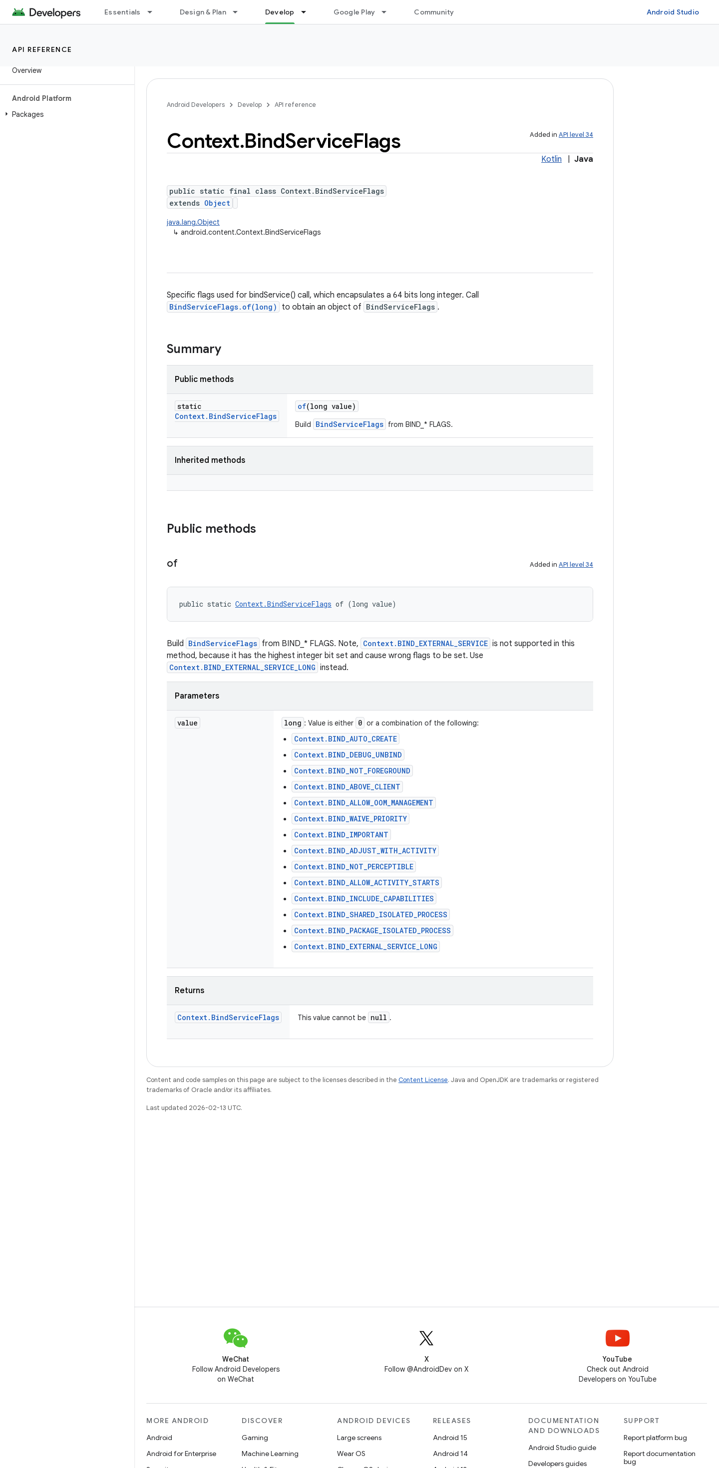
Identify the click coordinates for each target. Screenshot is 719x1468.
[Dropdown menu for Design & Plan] (239, 12)
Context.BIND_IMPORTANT (341, 834)
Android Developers (196, 104)
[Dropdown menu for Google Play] (388, 12)
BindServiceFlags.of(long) (223, 307)
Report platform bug (655, 1437)
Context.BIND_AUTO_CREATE (345, 738)
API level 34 (576, 134)
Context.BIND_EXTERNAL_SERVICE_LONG (242, 667)
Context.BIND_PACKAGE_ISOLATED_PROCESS (372, 930)
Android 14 (450, 1453)
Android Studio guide (562, 1447)
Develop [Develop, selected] (280, 11)
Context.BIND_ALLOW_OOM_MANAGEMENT (363, 802)
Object (217, 203)
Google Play (354, 11)
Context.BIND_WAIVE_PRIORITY (350, 818)
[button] (65, 114)
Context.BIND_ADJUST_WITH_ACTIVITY (365, 850)
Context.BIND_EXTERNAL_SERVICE (425, 643)
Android (159, 1437)
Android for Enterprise (181, 1453)
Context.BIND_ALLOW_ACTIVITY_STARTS (366, 882)
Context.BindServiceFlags (226, 416)
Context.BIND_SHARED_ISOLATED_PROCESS (370, 914)
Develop (250, 104)
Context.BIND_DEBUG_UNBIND (348, 754)
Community (434, 11)
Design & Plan (203, 11)
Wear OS (351, 1453)
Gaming (255, 1437)
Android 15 (450, 1437)
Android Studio (673, 11)
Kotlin (551, 159)
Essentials (122, 11)
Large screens (359, 1437)
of (302, 406)
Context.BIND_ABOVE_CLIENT (347, 786)
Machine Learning (270, 1453)
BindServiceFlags (349, 424)
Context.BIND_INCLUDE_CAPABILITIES (364, 898)
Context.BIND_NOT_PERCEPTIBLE (353, 866)
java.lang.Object (193, 222)
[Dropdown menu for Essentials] (154, 12)
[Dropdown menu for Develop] (308, 12)
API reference (42, 49)
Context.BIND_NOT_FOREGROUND (352, 770)
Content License (423, 1080)
